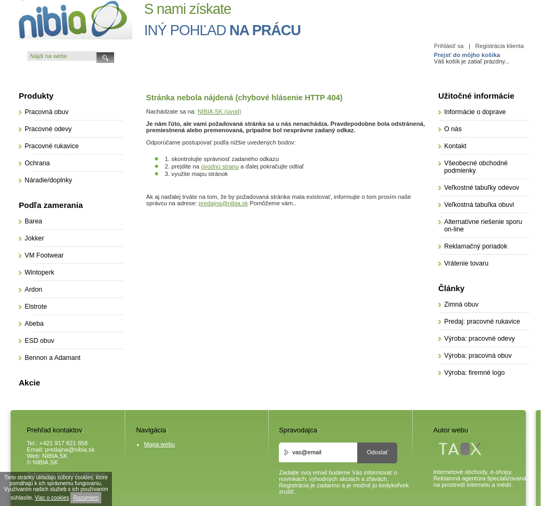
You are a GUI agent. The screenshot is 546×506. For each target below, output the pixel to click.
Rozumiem (86, 498)
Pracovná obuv (46, 112)
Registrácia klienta (499, 46)
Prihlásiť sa (449, 46)
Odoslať (377, 452)
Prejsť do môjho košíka (467, 55)
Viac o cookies (52, 498)
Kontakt (455, 146)
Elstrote (36, 306)
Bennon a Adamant (53, 358)
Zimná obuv (461, 304)
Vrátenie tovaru (466, 263)
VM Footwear (44, 255)
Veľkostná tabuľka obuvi (479, 204)
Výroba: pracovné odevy (479, 338)
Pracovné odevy (48, 129)
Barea (33, 221)
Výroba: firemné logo (474, 372)
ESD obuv (39, 340)
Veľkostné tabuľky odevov (481, 187)
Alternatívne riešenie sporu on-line (483, 225)
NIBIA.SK (54, 456)
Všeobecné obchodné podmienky (476, 166)
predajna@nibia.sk (223, 203)
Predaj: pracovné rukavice (482, 321)
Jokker (34, 238)
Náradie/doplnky (48, 180)
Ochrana (37, 163)
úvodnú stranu (220, 166)
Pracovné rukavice (51, 146)
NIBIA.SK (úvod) (220, 111)
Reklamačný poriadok (475, 246)
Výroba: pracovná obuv (478, 355)
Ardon (33, 289)
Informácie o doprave (475, 112)
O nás (453, 129)
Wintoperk (39, 272)
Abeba (34, 323)
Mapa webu (159, 444)
